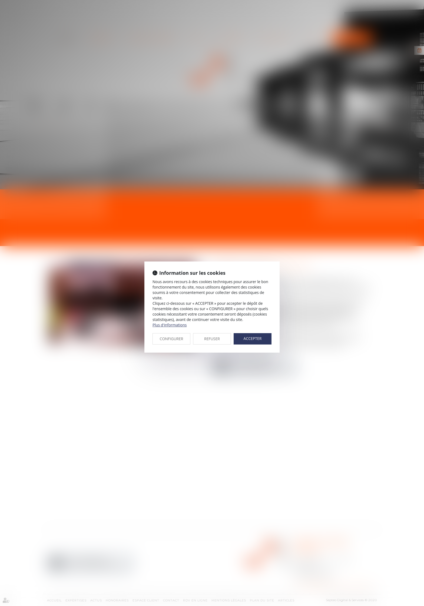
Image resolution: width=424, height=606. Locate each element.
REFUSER (212, 338)
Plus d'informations (170, 324)
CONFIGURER (171, 338)
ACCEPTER (253, 338)
